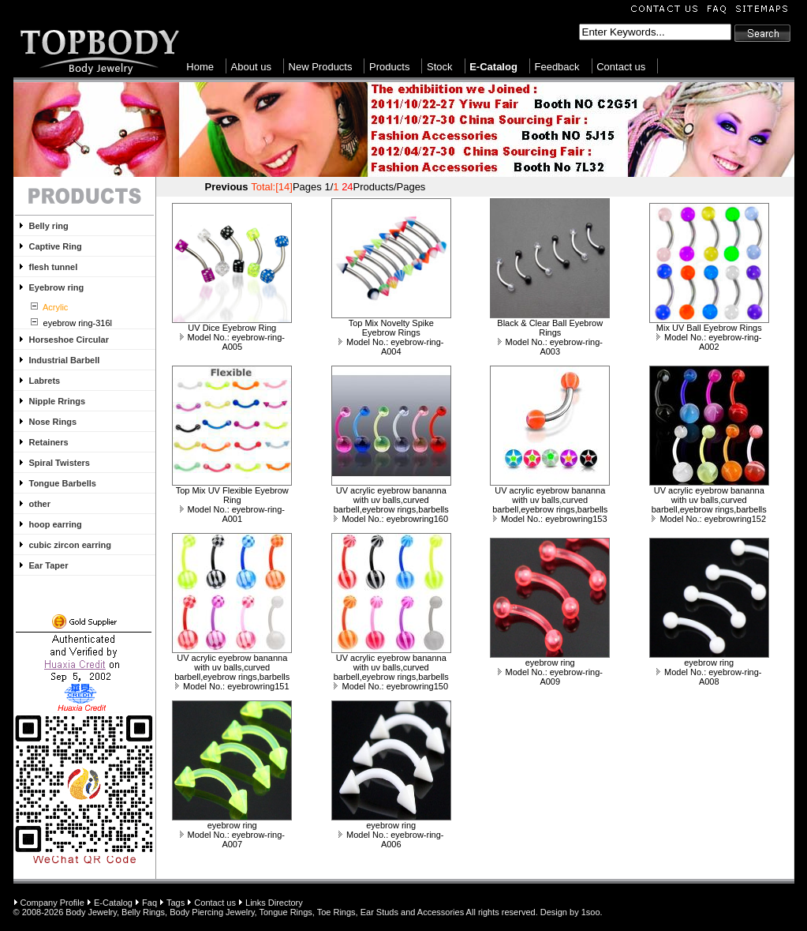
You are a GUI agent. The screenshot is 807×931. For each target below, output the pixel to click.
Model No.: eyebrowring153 (550, 519)
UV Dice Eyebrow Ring (232, 327)
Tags (175, 902)
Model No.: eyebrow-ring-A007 (233, 839)
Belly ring (49, 226)
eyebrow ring (550, 662)
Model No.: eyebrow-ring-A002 (709, 341)
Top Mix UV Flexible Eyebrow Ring (232, 495)
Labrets (45, 380)
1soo (590, 912)
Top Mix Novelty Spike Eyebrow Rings (391, 327)
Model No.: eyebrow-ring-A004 (391, 346)
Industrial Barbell (64, 360)
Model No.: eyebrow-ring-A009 (550, 676)
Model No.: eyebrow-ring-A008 (709, 676)
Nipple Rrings (57, 401)
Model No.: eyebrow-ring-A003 (550, 346)
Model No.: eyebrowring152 (709, 519)
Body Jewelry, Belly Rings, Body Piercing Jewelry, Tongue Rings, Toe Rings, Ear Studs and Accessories (264, 912)
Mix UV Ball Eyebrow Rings (709, 327)
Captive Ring (55, 246)
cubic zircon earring (70, 545)
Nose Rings (53, 421)
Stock (440, 67)
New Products (321, 67)
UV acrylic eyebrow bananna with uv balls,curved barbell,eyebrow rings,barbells (391, 500)
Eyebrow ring (56, 287)
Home (200, 67)
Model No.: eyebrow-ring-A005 (233, 341)
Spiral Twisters (59, 462)
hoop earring (55, 524)
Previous (226, 187)
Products (389, 67)
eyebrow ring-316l (77, 323)
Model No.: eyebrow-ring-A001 (233, 514)
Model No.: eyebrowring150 (391, 686)
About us (251, 67)
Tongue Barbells (62, 483)
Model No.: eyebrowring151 (232, 686)
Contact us (620, 67)
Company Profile (52, 902)
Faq (149, 902)
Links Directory (274, 902)
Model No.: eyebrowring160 (391, 519)
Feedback (556, 67)
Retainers (49, 442)
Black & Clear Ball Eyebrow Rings (550, 327)
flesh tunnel (53, 267)
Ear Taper (49, 565)
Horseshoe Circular (69, 339)
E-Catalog (113, 902)
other (40, 504)
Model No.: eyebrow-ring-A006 (391, 839)
